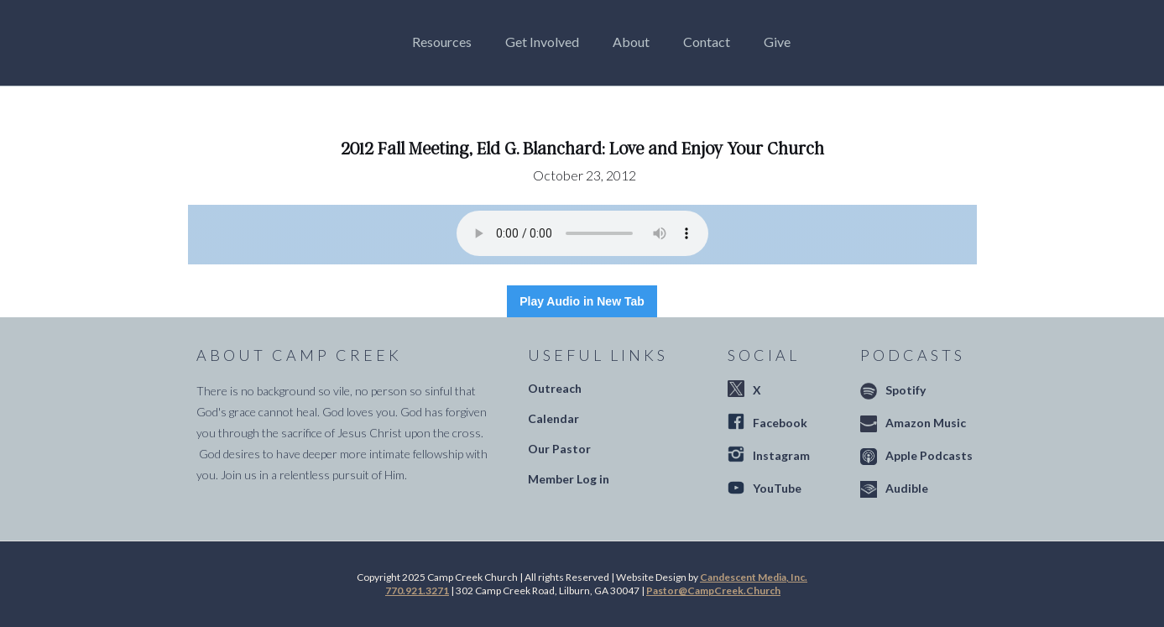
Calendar (553, 418)
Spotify (905, 390)
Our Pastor (559, 449)
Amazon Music (925, 422)
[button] (446, 41)
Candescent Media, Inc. (753, 577)
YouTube (777, 488)
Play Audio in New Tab (582, 301)
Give (777, 42)
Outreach (555, 388)
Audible (906, 488)
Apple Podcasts (929, 455)
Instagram (781, 455)
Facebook (780, 422)
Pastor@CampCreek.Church (713, 590)
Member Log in (568, 479)
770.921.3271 (417, 590)
